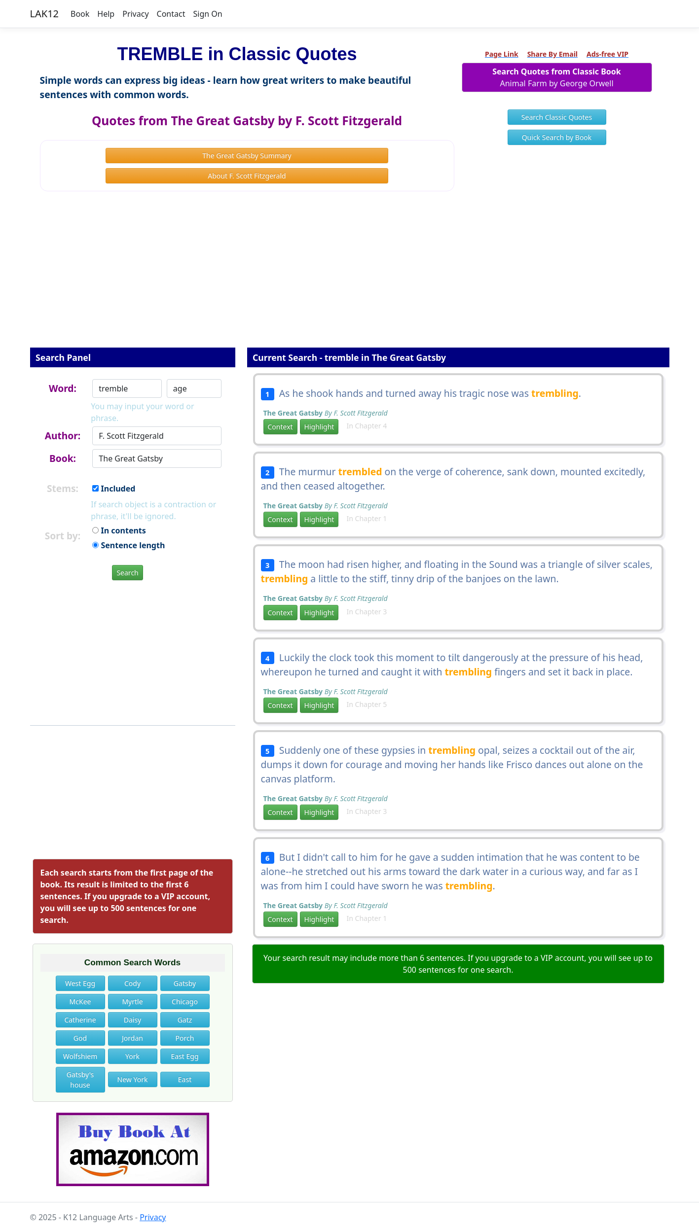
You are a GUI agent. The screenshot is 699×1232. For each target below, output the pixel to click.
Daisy (133, 1019)
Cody (132, 983)
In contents (119, 530)
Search (127, 572)
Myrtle (132, 1001)
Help (105, 13)
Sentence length (128, 545)
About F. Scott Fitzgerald (247, 175)
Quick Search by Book (557, 137)
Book (80, 13)
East (184, 1079)
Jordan (132, 1038)
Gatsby (185, 983)
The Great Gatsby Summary (246, 155)
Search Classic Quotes (556, 117)
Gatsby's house (80, 1080)
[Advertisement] (350, 276)
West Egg (80, 983)
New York (132, 1079)
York (132, 1056)
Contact (171, 13)
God (80, 1038)
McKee (80, 1001)
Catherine (80, 1019)
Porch (185, 1038)
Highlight (319, 426)
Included (113, 488)
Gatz (185, 1019)
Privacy (135, 13)
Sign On (207, 13)
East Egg (184, 1056)
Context (280, 426)
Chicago (185, 1001)
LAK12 (44, 13)
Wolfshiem (80, 1056)
